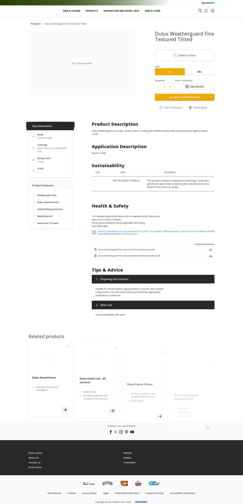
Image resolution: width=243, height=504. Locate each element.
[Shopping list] (206, 11)
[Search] (200, 11)
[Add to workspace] (68, 367)
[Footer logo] (88, 483)
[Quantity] (164, 86)
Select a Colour (184, 55)
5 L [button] (170, 71)
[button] (212, 11)
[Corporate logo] (207, 3)
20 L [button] (199, 71)
